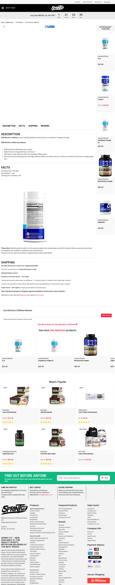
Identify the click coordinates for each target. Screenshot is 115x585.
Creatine (32, 513)
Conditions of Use (93, 524)
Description (9, 126)
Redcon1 (61, 582)
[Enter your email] (77, 478)
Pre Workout (19, 22)
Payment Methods (93, 519)
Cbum (60, 575)
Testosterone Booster (37, 528)
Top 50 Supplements (65, 508)
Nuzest (7, 582)
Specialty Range (35, 564)
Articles (77, 2)
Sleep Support (34, 562)
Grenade (61, 580)
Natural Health (35, 536)
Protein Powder (35, 511)
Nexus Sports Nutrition (66, 536)
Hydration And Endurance (38, 524)
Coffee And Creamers (37, 545)
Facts (22, 126)
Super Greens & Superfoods (39, 538)
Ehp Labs (62, 529)
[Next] (112, 355)
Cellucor (61, 553)
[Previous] (3, 355)
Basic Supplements (65, 577)
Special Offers (63, 511)
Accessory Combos (36, 576)
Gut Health (33, 551)
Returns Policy (91, 513)
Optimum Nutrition (64, 527)
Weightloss (33, 519)
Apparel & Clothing (36, 579)
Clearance (62, 513)
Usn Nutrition (57, 330)
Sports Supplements (7, 22)
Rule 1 (61, 540)
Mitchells (61, 549)
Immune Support (35, 553)
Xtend (60, 573)
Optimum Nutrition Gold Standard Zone (42, 533)
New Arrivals (63, 515)
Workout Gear (34, 572)
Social (89, 534)
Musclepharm (63, 547)
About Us (98, 2)
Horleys (61, 569)
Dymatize (62, 538)
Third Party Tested (35, 530)
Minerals (32, 558)
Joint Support (34, 556)
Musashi (61, 525)
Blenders (33, 581)
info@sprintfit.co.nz (45, 495)
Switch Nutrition (64, 542)
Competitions (91, 511)
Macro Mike (62, 571)
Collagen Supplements (37, 540)
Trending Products (65, 517)
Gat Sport (62, 567)
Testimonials (91, 540)
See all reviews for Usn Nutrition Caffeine (57, 324)
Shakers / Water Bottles (37, 574)
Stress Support (35, 566)
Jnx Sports (62, 564)
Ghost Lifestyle (15, 582)
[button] (8, 8)
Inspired (61, 562)
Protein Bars (34, 517)
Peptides (33, 560)
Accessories (34, 570)
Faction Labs (63, 560)
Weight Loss (12, 573)
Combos (32, 526)
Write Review (106, 315)
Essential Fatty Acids (36, 547)
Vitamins (32, 542)
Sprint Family (87, 2)
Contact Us (91, 508)
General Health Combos (37, 549)
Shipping (107, 2)
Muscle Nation (63, 551)
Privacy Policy (91, 522)
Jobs (89, 517)
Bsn (60, 556)
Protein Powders (12, 571)
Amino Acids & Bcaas (37, 522)
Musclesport (63, 558)
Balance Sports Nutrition (15, 580)
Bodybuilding (34, 583)
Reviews (45, 126)
